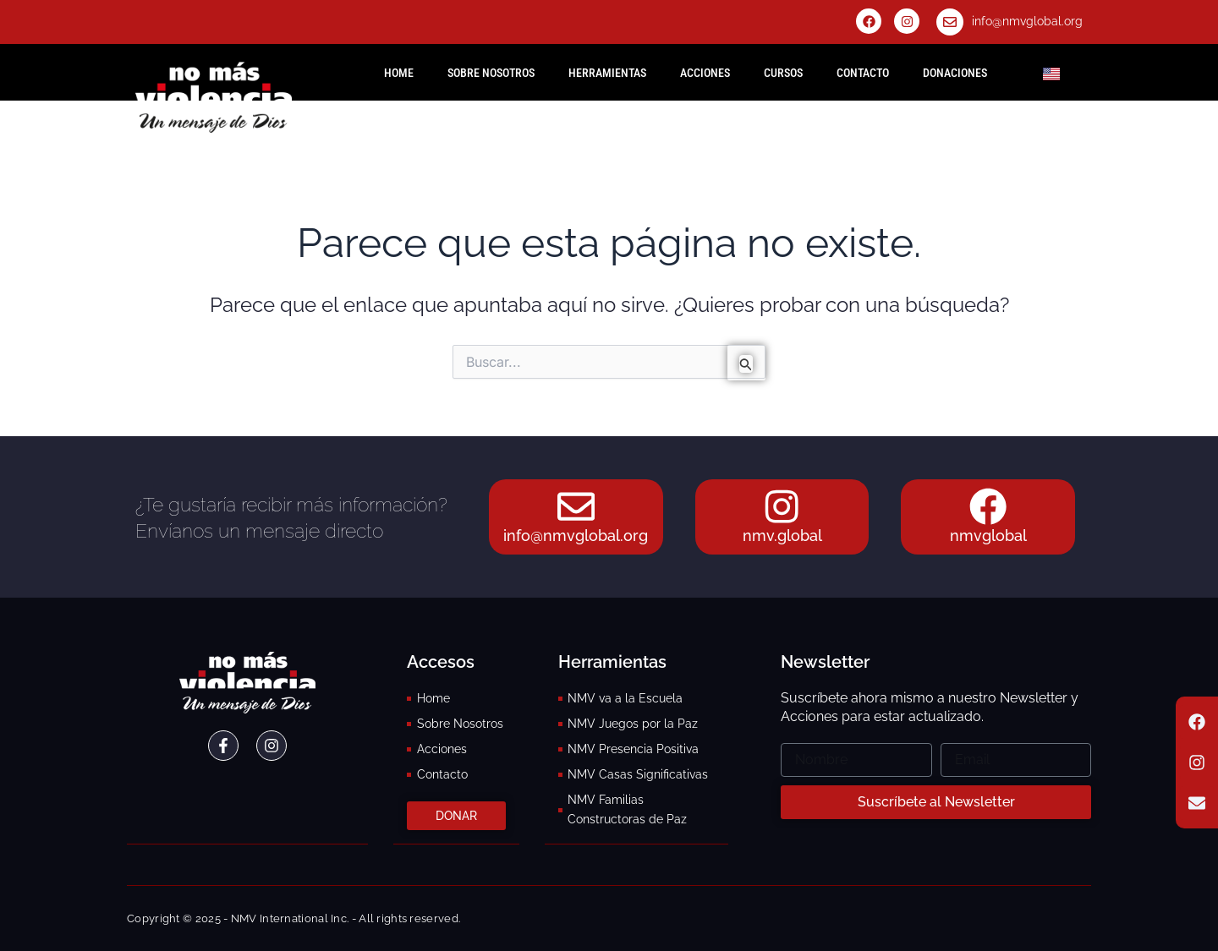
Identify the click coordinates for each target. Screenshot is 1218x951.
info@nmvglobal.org (1027, 21)
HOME (399, 72)
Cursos (783, 72)
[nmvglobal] (988, 505)
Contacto (863, 72)
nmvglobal (988, 536)
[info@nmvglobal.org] (949, 22)
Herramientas (607, 72)
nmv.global (782, 536)
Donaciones (955, 72)
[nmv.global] (782, 505)
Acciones (705, 72)
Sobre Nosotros (491, 72)
